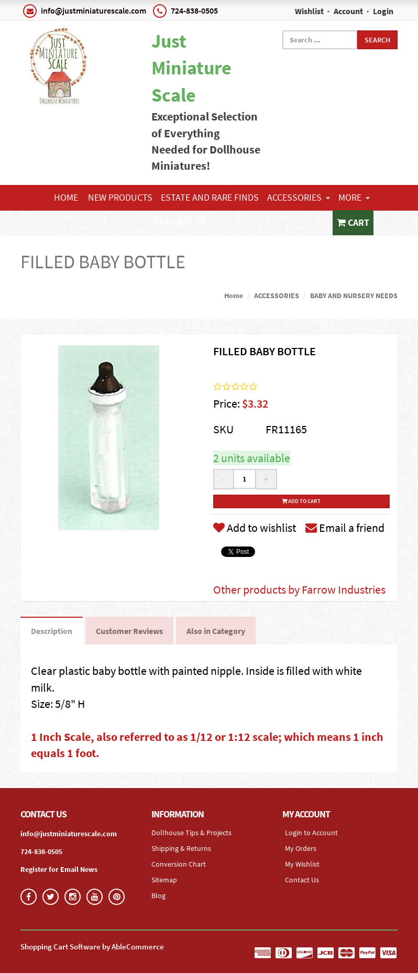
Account (348, 11)
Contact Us (180, 222)
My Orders (300, 848)
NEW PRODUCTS (120, 197)
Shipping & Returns (181, 848)
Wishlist (309, 11)
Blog (158, 895)
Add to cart (301, 501)
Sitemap (164, 879)
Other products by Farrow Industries (299, 589)
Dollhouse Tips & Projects (191, 832)
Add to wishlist (254, 527)
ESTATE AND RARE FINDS (210, 197)
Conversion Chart (178, 864)
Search (377, 40)
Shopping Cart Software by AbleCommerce (92, 947)
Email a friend (344, 527)
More (354, 197)
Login (383, 11)
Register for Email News (58, 869)
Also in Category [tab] (215, 631)
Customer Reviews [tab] (129, 631)
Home (66, 197)
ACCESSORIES (298, 197)
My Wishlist (302, 864)
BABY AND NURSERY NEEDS (354, 295)
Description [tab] (51, 631)
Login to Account (311, 832)
